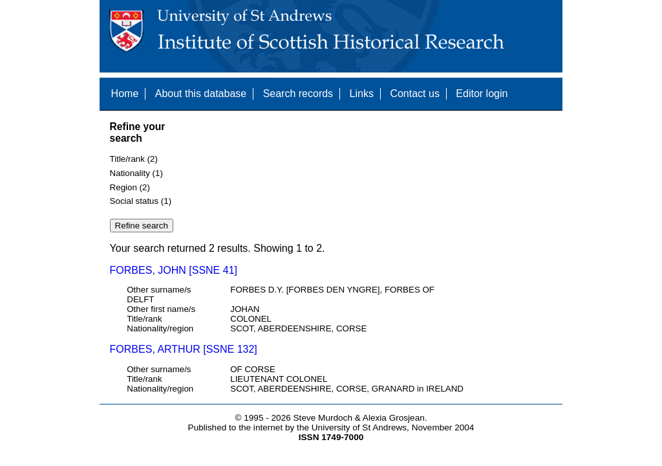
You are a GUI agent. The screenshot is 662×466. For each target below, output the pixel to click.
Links (362, 93)
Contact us (414, 93)
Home (125, 93)
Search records (298, 93)
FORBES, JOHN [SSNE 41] (173, 270)
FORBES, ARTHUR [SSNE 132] (183, 349)
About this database (200, 93)
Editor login (481, 93)
